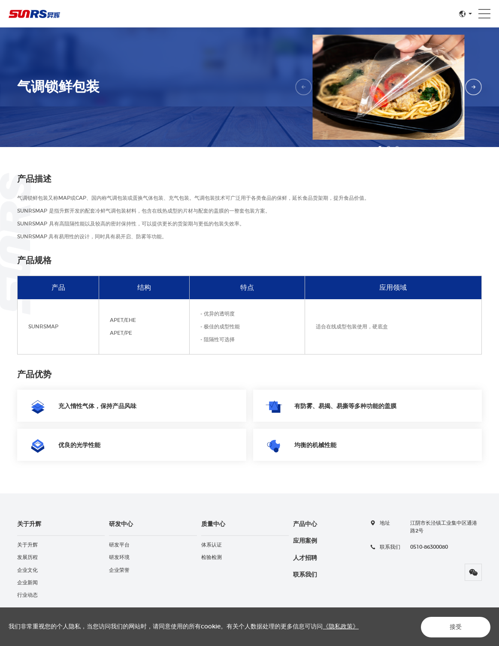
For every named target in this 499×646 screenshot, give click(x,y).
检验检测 (211, 557)
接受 (454, 627)
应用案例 (305, 541)
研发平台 (119, 544)
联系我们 (305, 575)
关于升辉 (29, 524)
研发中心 (121, 524)
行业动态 (27, 595)
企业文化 (27, 570)
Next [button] (474, 87)
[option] (389, 87)
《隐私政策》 (341, 627)
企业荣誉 (119, 570)
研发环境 (119, 557)
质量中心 (213, 524)
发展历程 (27, 557)
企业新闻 (27, 582)
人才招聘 (305, 558)
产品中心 (305, 524)
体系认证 (211, 544)
